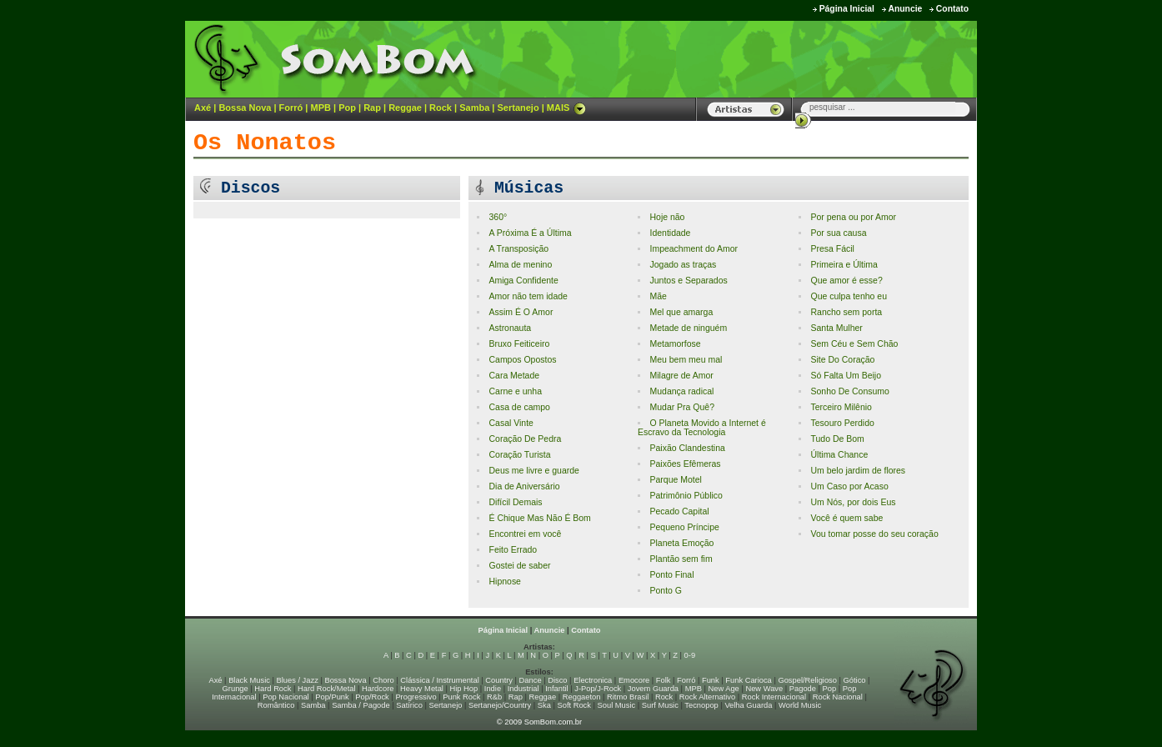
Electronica (592, 680)
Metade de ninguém (688, 328)
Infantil (556, 688)
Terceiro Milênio (840, 407)
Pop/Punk (331, 697)
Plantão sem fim (680, 559)
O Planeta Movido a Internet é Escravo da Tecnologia (702, 428)
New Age (723, 688)
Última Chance (839, 454)
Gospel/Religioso (807, 680)
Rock (440, 108)
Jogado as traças (682, 264)
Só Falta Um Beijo (845, 375)
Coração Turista (519, 454)
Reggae (405, 108)
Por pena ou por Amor (853, 217)
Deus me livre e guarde (533, 470)
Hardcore (377, 688)
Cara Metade (513, 375)
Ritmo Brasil (628, 697)
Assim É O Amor (520, 312)
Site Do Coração (842, 359)
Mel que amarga (681, 312)
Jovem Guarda (653, 688)
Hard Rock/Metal (326, 688)
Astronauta (509, 328)
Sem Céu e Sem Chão (854, 343)
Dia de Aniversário (523, 486)
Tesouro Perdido (842, 423)
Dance (530, 680)
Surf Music (660, 705)
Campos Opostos (522, 359)
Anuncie (905, 8)
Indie (492, 688)
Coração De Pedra (524, 439)
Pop (347, 108)
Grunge (235, 688)
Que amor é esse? (846, 280)
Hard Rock (272, 688)
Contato (952, 8)
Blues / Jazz (297, 680)
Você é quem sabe (846, 518)
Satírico (409, 705)
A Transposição (518, 248)
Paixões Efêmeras (684, 464)
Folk (663, 680)
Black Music (249, 680)
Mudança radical (681, 391)
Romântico (276, 705)
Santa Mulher (836, 328)
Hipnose (504, 581)
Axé (202, 108)
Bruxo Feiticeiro (518, 343)
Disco (557, 680)
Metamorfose (674, 343)
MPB (321, 108)
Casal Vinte (510, 423)
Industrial (523, 688)
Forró (291, 108)
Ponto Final (671, 574)
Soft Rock (574, 705)
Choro (383, 680)
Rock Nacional (838, 697)
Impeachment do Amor (693, 248)
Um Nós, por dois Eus (852, 502)
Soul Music (617, 705)
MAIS (567, 108)
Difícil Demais (515, 502)
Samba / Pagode (361, 705)
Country (499, 680)
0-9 (689, 655)
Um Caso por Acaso (849, 486)
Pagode (802, 688)
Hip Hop (464, 688)
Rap (372, 108)
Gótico (855, 680)
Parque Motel (675, 479)
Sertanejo (517, 108)
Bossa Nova (244, 108)
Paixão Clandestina (686, 448)
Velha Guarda (748, 705)
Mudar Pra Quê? (681, 407)
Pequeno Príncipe (684, 527)
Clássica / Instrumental (439, 680)
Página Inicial (846, 8)
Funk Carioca (748, 680)
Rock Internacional (774, 697)
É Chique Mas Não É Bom (539, 518)
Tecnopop (701, 705)
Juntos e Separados (688, 280)
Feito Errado (512, 549)
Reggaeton (582, 697)
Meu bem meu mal (685, 359)
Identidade (669, 233)
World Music (800, 705)
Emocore (634, 680)
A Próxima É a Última (529, 233)
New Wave (764, 688)
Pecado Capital (679, 511)
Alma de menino (520, 264)
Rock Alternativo (707, 697)
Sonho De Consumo (849, 391)
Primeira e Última (843, 264)
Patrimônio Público (685, 495)
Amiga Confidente (523, 280)
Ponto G (665, 590)
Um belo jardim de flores (857, 470)
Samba (474, 108)
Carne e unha (515, 391)
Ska (544, 705)
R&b (494, 697)
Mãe (657, 296)
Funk (710, 680)
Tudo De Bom (837, 439)
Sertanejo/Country (499, 705)
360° (497, 217)
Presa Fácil (832, 248)
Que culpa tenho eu (848, 296)
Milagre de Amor (681, 375)
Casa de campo (518, 407)
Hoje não (666, 217)
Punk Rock (461, 697)
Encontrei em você (524, 534)
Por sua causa (838, 233)
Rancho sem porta (846, 312)
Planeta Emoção (681, 543)
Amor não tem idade (527, 296)
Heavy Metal (421, 688)
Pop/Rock (371, 697)
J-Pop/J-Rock (597, 688)
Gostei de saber (519, 565)
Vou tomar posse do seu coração (874, 534)
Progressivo (415, 697)
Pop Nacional (286, 697)
